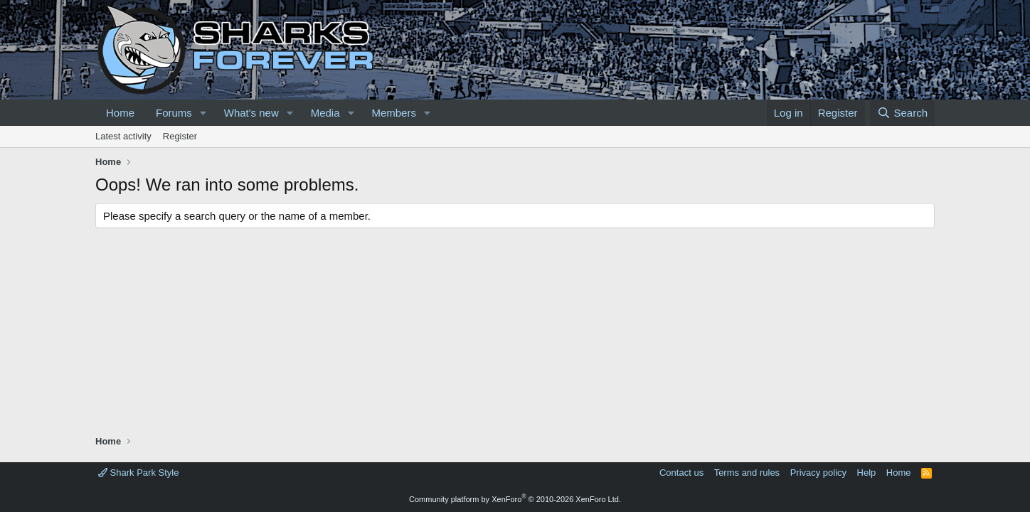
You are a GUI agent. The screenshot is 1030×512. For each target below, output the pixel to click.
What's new (251, 113)
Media (325, 113)
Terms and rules (747, 472)
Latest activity (123, 136)
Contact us (681, 472)
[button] (203, 113)
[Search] (902, 113)
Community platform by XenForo (515, 499)
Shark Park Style (138, 472)
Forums (174, 113)
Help (866, 472)
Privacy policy (818, 472)
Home (120, 113)
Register (180, 136)
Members (393, 113)
